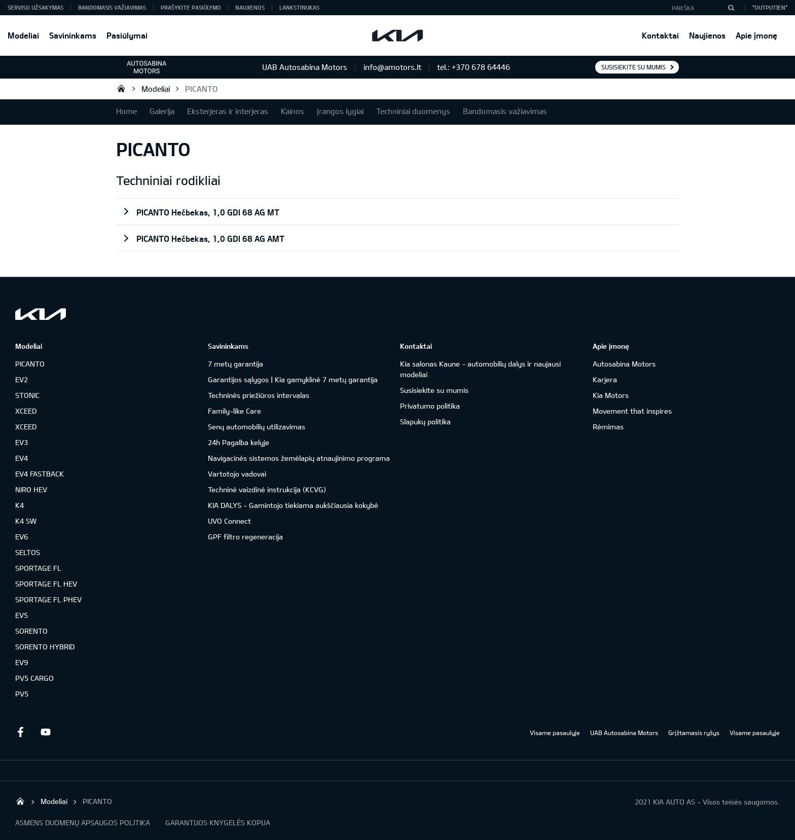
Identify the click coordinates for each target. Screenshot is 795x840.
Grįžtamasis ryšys (693, 732)
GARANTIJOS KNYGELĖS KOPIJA (217, 822)
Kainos (292, 111)
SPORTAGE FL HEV (46, 583)
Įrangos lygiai (340, 111)
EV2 (21, 379)
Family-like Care (234, 411)
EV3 (21, 442)
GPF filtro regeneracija (245, 536)
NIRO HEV (31, 489)
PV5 (21, 693)
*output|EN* (769, 7)
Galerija (162, 111)
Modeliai (23, 35)
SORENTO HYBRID (45, 646)
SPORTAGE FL (38, 568)
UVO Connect (229, 521)
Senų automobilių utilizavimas (256, 426)
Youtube (46, 732)
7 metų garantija (235, 363)
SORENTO (31, 631)
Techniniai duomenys (413, 111)
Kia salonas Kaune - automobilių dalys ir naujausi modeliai (480, 369)
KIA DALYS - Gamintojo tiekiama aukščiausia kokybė (293, 505)
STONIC (27, 395)
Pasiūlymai (127, 35)
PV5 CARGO (34, 678)
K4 (19, 505)
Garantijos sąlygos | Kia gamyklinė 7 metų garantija (293, 379)
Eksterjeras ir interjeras (227, 111)
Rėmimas (608, 426)
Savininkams (72, 35)
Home (126, 111)
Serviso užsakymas (35, 7)
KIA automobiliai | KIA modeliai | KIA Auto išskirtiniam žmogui (121, 88)
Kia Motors (611, 395)
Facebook (20, 732)
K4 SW (26, 521)
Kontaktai (660, 35)
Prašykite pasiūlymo (191, 7)
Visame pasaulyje (555, 732)
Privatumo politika (430, 405)
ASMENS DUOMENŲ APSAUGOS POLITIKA (82, 822)
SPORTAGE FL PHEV (48, 599)
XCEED (26, 411)
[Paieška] (731, 7)
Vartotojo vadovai (237, 473)
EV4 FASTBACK (39, 473)
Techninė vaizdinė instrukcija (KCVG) (267, 489)
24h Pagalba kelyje (238, 442)
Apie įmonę (756, 35)
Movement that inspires (632, 411)
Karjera (605, 379)
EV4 (21, 458)
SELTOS (27, 552)
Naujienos (707, 35)
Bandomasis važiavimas (112, 7)
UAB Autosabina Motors (624, 732)
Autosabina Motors (624, 363)
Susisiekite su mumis (633, 66)
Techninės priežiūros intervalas (258, 395)
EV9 (21, 662)
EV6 (21, 536)
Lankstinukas (299, 7)
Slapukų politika (425, 421)
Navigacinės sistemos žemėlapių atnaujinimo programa (299, 458)
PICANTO (201, 88)
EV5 (21, 615)
